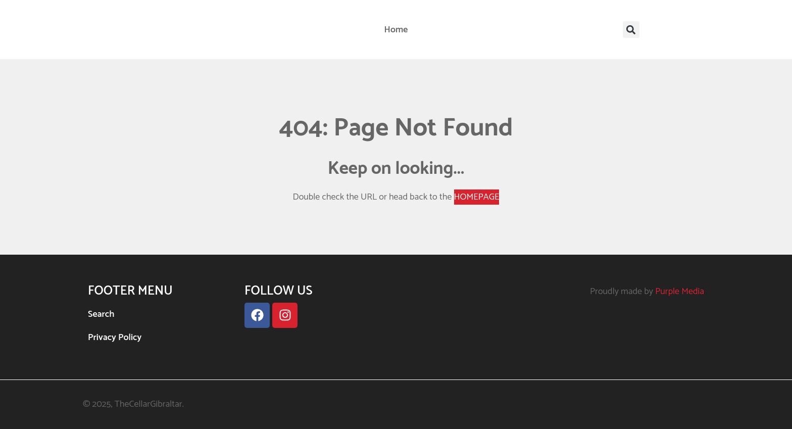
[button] (631, 29)
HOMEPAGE (477, 197)
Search (101, 314)
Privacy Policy (114, 337)
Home (396, 29)
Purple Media (679, 291)
